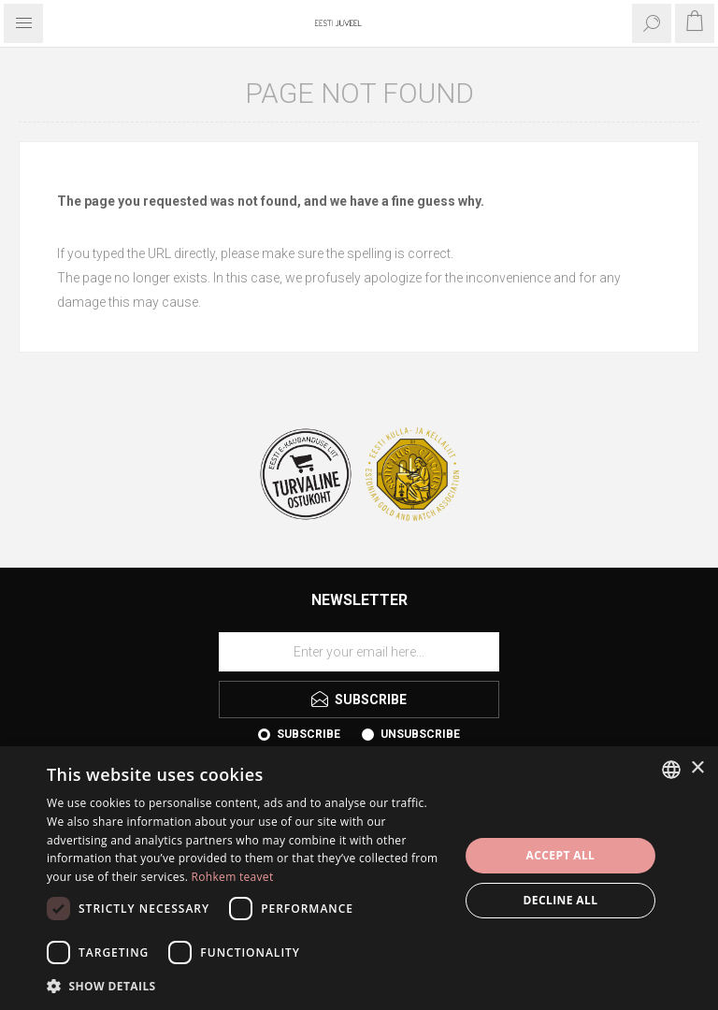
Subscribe (308, 734)
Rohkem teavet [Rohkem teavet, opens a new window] (233, 877)
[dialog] (359, 878)
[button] (247, 985)
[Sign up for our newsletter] (359, 651)
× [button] (697, 768)
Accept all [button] (561, 855)
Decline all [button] (561, 900)
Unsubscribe (420, 734)
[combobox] (671, 769)
